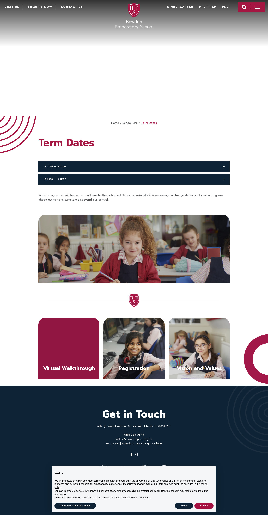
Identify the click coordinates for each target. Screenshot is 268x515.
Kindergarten (175, 9)
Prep (221, 9)
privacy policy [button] (143, 480)
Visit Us (16, 9)
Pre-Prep (202, 9)
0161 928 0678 (134, 435)
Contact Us (76, 9)
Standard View (132, 444)
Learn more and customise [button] (75, 505)
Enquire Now (44, 9)
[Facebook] (131, 454)
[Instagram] (136, 454)
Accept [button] (204, 505)
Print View (112, 444)
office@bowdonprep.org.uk (134, 439)
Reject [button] (184, 505)
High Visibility (153, 444)
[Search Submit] (238, 9)
